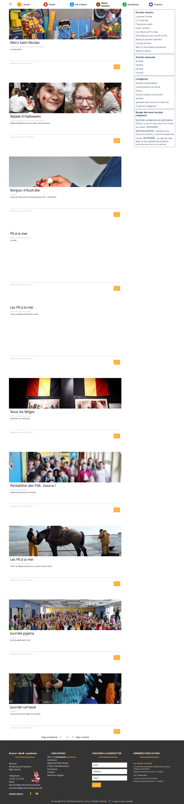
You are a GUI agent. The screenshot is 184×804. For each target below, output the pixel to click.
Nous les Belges (22, 411)
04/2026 (139, 65)
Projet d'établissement (58, 766)
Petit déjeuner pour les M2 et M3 (151, 35)
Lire (117, 67)
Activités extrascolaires (18, 490)
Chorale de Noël (143, 43)
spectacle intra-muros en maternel (152, 102)
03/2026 (139, 68)
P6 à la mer (19, 233)
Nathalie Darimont (17, 63)
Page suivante (82, 737)
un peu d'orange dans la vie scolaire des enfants (27, 121)
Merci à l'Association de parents (151, 47)
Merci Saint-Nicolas (25, 42)
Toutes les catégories (146, 106)
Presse (139, 90)
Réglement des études (57, 763)
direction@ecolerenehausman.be (24, 785)
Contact (158, 4)
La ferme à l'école (144, 16)
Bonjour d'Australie (25, 190)
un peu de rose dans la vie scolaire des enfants (27, 47)
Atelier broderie (143, 51)
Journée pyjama (22, 633)
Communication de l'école (148, 87)
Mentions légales (55, 775)
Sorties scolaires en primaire (20, 238)
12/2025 (139, 72)
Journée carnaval (23, 707)
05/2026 (139, 61)
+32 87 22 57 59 (16, 778)
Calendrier (52, 760)
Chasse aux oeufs (144, 24)
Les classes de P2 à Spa (147, 31)
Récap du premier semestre (149, 39)
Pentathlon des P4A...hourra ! (33, 485)
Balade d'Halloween (25, 116)
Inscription (133, 4)
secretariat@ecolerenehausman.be (25, 788)
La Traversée (142, 20)
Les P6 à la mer (22, 307)
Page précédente (49, 737)
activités (13, 194)
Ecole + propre (143, 28)
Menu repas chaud (56, 756)
